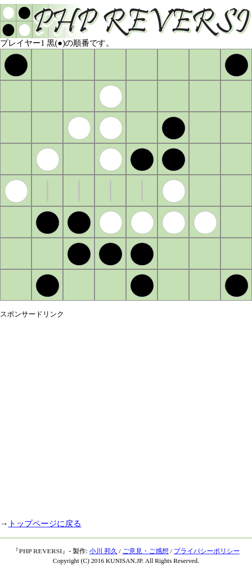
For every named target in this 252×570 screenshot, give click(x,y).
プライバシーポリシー (207, 551)
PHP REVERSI (40, 551)
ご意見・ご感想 (145, 551)
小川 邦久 (103, 551)
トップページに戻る (44, 523)
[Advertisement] (95, 414)
